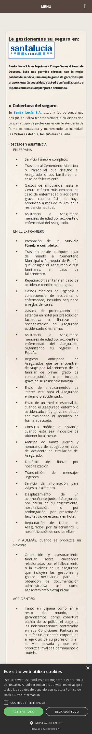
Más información (28, 695)
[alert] (46, 699)
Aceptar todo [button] (24, 711)
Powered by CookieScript (46, 729)
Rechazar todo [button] (67, 711)
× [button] (88, 668)
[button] (46, 722)
